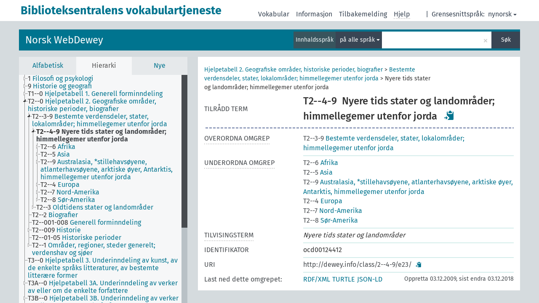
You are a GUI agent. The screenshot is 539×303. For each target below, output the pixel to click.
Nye (159, 65)
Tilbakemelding (363, 14)
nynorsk (502, 14)
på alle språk (360, 39)
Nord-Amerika (332, 211)
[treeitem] (64, 78)
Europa (322, 201)
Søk (506, 39)
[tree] (103, 189)
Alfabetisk (47, 65)
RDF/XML (316, 279)
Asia (318, 172)
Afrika (320, 163)
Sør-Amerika (330, 220)
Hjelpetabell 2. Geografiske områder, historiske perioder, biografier (293, 69)
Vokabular (273, 14)
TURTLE (343, 279)
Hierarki (104, 65)
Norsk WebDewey (64, 40)
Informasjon (314, 14)
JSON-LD (369, 279)
